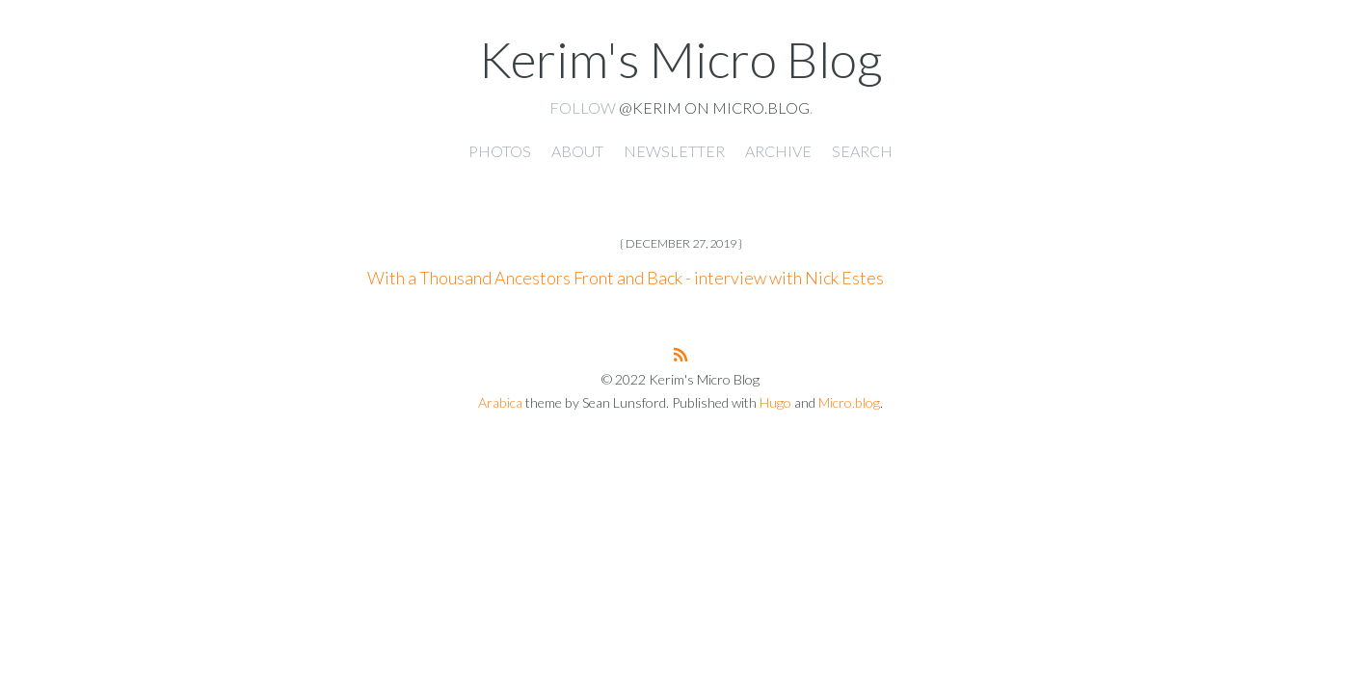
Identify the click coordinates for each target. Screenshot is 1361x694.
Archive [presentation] (778, 151)
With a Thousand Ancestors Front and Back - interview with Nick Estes (625, 277)
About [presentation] (577, 151)
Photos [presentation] (499, 151)
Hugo (775, 402)
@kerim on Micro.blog (714, 107)
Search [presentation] (862, 151)
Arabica (500, 402)
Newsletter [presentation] (674, 151)
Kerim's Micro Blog (680, 59)
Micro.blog (849, 402)
